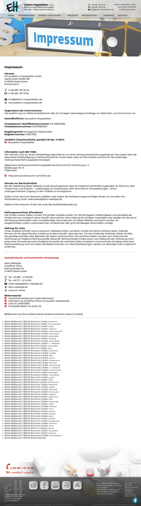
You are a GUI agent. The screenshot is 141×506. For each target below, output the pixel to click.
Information (89, 15)
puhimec (51, 411)
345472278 (36, 336)
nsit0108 (52, 353)
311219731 (35, 428)
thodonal (52, 394)
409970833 (36, 370)
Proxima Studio (55, 370)
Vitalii (50, 380)
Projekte (72, 15)
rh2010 (50, 404)
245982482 (36, 353)
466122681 (36, 385)
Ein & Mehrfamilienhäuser (108, 483)
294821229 (36, 394)
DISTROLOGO (53, 382)
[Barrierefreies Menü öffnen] (135, 500)
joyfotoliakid (53, 336)
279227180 (36, 431)
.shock (51, 426)
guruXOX (51, 419)
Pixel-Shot (53, 363)
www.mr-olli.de (16, 290)
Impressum (130, 494)
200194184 (36, 339)
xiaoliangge (52, 373)
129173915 (36, 346)
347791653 (36, 373)
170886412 (36, 397)
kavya (50, 348)
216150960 (36, 433)
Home (11, 15)
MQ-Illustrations (55, 436)
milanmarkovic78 (55, 331)
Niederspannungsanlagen (108, 490)
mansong (52, 339)
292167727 (36, 421)
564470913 (36, 377)
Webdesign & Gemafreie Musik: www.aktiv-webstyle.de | (23, 504)
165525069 (36, 343)
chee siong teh (54, 365)
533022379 (36, 409)
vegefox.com (53, 397)
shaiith (51, 326)
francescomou (54, 360)
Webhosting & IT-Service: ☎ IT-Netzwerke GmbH (58, 504)
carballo (52, 387)
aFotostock (52, 322)
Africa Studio (53, 392)
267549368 (36, 363)
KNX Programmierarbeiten (108, 492)
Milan (51, 399)
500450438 (36, 358)
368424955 (36, 365)
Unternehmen (26, 15)
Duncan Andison (54, 324)
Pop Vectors (53, 351)
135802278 (36, 392)
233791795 (36, 404)
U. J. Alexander (54, 343)
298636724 (36, 406)
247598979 (36, 341)
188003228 (36, 360)
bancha (52, 358)
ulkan (51, 356)
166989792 (36, 356)
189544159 (36, 419)
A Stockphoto (54, 375)
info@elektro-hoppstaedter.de (101, 10)
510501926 (36, 322)
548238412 (36, 351)
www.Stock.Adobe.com (21, 298)
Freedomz (52, 329)
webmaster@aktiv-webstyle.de (25, 283)
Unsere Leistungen (49, 15)
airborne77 (53, 390)
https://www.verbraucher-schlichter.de (29, 175)
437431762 (36, 380)
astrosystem (53, 431)
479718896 (36, 414)
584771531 (36, 348)
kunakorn (52, 414)
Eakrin (51, 416)
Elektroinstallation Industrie (109, 485)
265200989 (36, 436)
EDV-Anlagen (103, 487)
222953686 (36, 423)
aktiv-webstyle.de (18, 287)
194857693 (36, 331)
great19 (51, 377)
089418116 (36, 324)
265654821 (36, 329)
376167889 (36, 416)
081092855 (36, 334)
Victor (51, 409)
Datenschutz (130, 496)
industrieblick (54, 334)
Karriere (109, 15)
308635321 (36, 411)
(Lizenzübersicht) (44, 298)
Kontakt (122, 15)
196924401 (36, 402)
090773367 (36, 390)
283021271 (36, 382)
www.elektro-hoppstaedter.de (25, 102)
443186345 (36, 375)
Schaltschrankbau (104, 494)
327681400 (36, 399)
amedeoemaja (53, 421)
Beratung (129, 490)
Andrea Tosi (52, 385)
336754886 (36, 368)
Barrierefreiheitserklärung (62, 204)
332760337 (36, 387)
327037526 (36, 426)
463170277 (36, 326)
